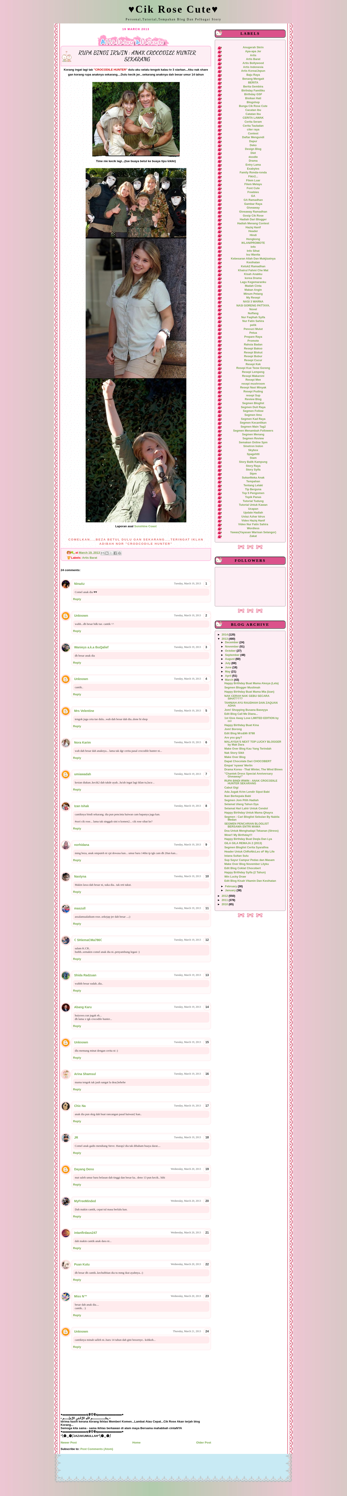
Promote (253, 340)
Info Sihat (253, 250)
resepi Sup (253, 395)
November (232, 646)
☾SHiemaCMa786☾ (88, 940)
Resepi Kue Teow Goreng (253, 368)
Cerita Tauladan (253, 125)
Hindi (253, 235)
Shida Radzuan (85, 975)
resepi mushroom (253, 383)
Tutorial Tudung (253, 501)
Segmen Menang (253, 434)
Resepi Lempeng (253, 372)
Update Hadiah (253, 512)
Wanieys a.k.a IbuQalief (91, 647)
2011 (225, 900)
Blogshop (253, 102)
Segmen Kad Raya (253, 419)
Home (136, 1442)
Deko (253, 145)
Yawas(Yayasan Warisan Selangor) (253, 532)
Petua (253, 332)
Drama (253, 160)
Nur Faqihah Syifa (253, 317)
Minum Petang (253, 293)
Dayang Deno (84, 1169)
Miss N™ (80, 1296)
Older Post (203, 1442)
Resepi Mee (253, 379)
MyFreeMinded (85, 1201)
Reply (77, 599)
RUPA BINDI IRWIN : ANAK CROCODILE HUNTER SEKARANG (251, 782)
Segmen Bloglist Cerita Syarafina (246, 847)
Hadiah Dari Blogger (253, 219)
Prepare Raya (253, 336)
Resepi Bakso (253, 348)
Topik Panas (253, 497)
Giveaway (253, 207)
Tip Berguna (253, 489)
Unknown (81, 615)
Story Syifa (253, 469)
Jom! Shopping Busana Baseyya (246, 709)
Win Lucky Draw (235, 876)
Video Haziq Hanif (253, 520)
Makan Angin (253, 289)
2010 (225, 904)
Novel (253, 309)
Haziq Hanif (253, 227)
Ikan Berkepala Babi (237, 796)
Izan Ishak (81, 806)
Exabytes (253, 168)
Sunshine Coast (145, 526)
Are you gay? (233, 737)
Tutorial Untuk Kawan (253, 504)
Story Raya (253, 465)
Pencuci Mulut (253, 329)
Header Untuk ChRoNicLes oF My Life (249, 851)
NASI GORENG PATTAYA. (253, 305)
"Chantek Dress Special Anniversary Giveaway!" (248, 775)
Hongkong (253, 239)
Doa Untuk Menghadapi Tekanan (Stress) (251, 830)
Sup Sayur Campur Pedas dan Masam (249, 860)
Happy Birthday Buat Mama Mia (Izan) (249, 691)
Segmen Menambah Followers (253, 430)
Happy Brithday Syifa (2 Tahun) (245, 872)
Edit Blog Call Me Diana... (241, 713)
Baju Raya (253, 74)
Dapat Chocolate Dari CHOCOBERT (248, 761)
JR (76, 1137)
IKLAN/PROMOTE (253, 242)
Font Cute (253, 188)
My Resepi (253, 297)
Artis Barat (89, 557)
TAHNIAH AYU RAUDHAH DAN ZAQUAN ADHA (251, 704)
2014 (225, 634)
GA (253, 196)
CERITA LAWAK (253, 117)
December (232, 642)
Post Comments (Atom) (96, 1449)
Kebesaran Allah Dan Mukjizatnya (253, 258)
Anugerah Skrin (253, 47)
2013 (225, 638)
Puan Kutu (82, 1264)
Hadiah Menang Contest (253, 223)
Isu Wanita (253, 254)
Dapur (253, 141)
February (231, 886)
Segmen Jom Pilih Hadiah (241, 800)
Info (253, 246)
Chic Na (80, 1106)
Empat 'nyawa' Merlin (238, 765)
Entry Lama (253, 164)
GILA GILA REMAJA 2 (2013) (243, 843)
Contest (253, 133)
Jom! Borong (233, 729)
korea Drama (253, 278)
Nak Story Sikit (234, 752)
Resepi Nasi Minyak (253, 387)
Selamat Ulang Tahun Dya (241, 804)
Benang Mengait (253, 78)
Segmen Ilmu (253, 415)
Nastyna (80, 876)
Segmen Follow (253, 411)
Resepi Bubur (253, 356)
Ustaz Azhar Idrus (253, 516)
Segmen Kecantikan (253, 422)
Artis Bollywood (253, 63)
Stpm (253, 473)
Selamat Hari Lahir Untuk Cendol (246, 808)
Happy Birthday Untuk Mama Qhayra (248, 812)
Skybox (253, 450)
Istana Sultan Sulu (236, 855)
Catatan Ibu (253, 114)
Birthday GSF (253, 94)
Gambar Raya (253, 203)
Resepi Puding (253, 391)
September (232, 655)
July (228, 663)
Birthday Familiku (253, 90)
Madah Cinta (253, 285)
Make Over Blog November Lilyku (246, 864)
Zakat (253, 536)
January (231, 890)
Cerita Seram (253, 121)
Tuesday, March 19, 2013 (187, 583)
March (229, 679)
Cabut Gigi (231, 787)
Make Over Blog (235, 757)
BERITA (253, 82)
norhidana (81, 845)
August (230, 659)
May (228, 671)
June (228, 667)
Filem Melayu (253, 184)
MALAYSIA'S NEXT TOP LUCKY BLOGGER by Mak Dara (252, 743)
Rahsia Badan (253, 344)
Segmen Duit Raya (253, 407)
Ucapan (253, 508)
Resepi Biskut (253, 352)
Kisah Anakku (253, 274)
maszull (79, 908)
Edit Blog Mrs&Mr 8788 (239, 733)
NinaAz (79, 583)
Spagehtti (253, 454)
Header (253, 231)
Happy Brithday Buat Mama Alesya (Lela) (251, 683)
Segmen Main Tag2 (253, 426)
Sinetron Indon (253, 446)
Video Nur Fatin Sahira (253, 524)
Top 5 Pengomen (253, 493)
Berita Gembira (253, 86)
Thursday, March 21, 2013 (187, 1331)
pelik (253, 325)
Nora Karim (82, 742)
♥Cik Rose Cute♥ (173, 9)
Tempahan (253, 481)
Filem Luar (253, 180)
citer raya (253, 129)
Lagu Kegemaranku (253, 282)
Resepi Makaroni (253, 376)
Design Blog (253, 149)
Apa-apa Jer (253, 51)
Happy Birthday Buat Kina (241, 725)
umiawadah (82, 774)
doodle (253, 157)
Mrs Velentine (84, 711)
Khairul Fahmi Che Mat (253, 270)
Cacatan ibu (253, 110)
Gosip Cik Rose (253, 215)
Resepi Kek (253, 364)
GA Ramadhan (253, 200)
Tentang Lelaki (253, 485)
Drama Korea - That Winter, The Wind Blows (253, 769)
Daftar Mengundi (253, 137)
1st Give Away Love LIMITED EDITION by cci (251, 720)
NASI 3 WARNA (253, 301)
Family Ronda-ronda (253, 172)
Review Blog (253, 399)
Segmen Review (253, 438)
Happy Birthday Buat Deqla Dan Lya (248, 839)
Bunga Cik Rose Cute (253, 106)
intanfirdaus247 (85, 1232)
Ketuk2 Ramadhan (253, 266)
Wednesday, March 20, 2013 (186, 1168)
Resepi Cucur (253, 360)
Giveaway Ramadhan (253, 211)
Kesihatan (253, 262)
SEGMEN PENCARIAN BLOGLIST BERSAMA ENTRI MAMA (246, 825)
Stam (253, 457)
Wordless (253, 528)
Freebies (253, 192)
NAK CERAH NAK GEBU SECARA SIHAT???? (246, 697)
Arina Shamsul (85, 1074)
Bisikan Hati (253, 98)
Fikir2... (253, 176)
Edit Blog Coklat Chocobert (242, 868)
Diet (253, 153)
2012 (225, 895)
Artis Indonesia (253, 67)
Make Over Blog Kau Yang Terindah (248, 748)
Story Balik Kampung (253, 461)
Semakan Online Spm (253, 442)
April (228, 675)
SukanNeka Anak (253, 477)
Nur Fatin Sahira (253, 321)
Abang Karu (83, 1007)
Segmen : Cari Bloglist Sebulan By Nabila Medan (252, 818)
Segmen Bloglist (253, 403)
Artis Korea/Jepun (253, 70)
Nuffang (253, 313)
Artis (253, 55)
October (231, 650)
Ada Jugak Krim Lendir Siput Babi (247, 791)
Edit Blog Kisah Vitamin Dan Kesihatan (250, 880)
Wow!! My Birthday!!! (238, 835)
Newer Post (69, 1442)
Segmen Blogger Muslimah (242, 687)
